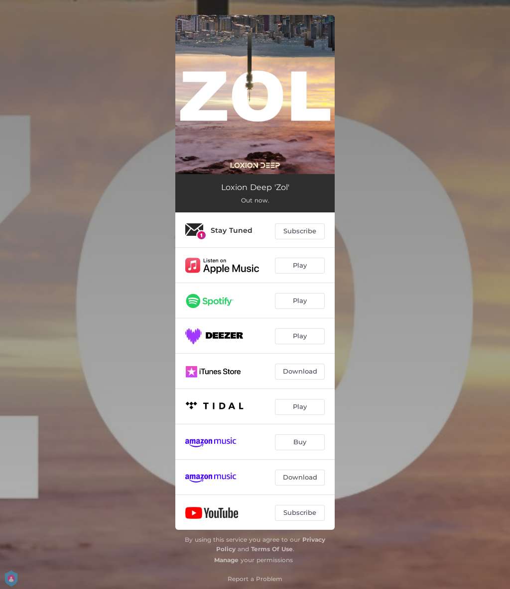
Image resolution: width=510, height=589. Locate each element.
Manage (226, 560)
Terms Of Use (272, 549)
